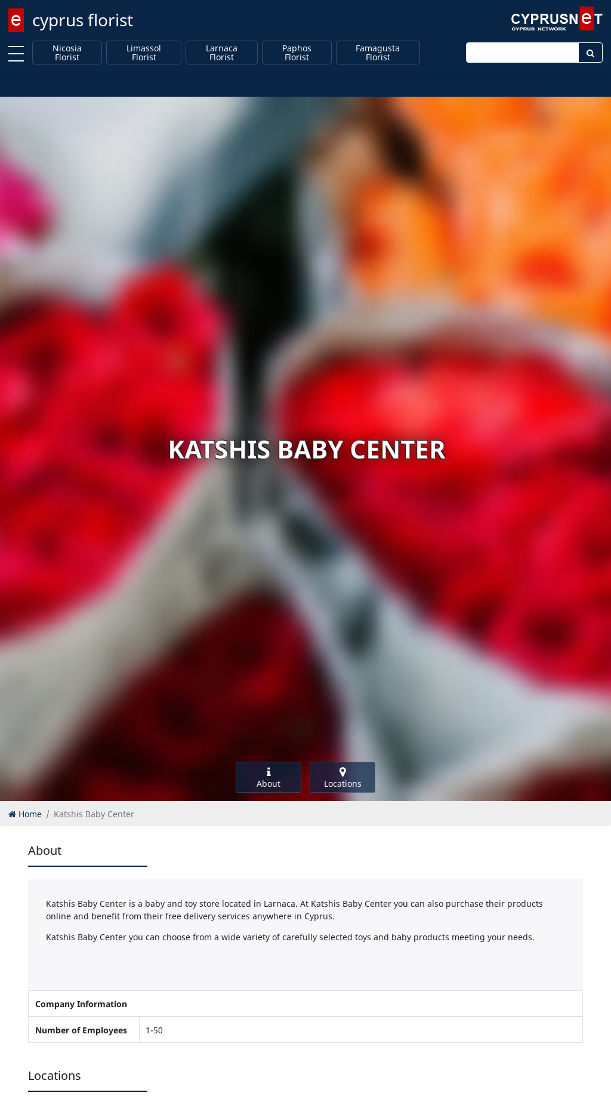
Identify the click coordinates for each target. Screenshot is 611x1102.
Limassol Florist (143, 53)
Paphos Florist (296, 53)
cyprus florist (82, 19)
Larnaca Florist (221, 53)
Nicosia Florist (67, 53)
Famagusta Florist (378, 53)
